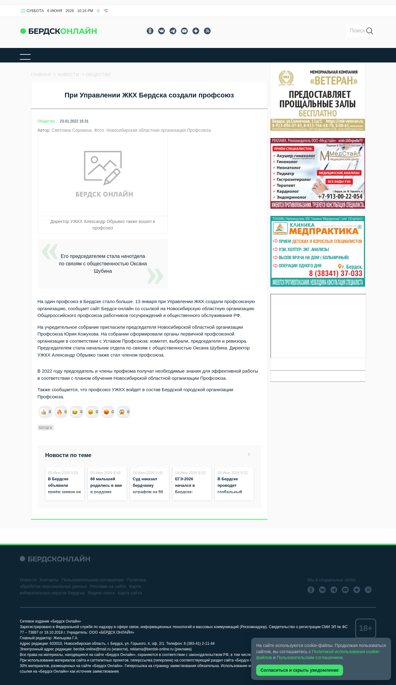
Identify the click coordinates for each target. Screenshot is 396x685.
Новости (28, 579)
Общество (46, 121)
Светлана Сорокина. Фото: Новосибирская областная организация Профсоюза (131, 130)
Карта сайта (130, 592)
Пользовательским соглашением (309, 657)
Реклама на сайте (108, 586)
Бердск (45, 428)
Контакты (49, 579)
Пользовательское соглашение (93, 579)
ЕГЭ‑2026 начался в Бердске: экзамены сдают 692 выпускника (191, 492)
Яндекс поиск (101, 592)
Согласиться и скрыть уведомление (299, 670)
